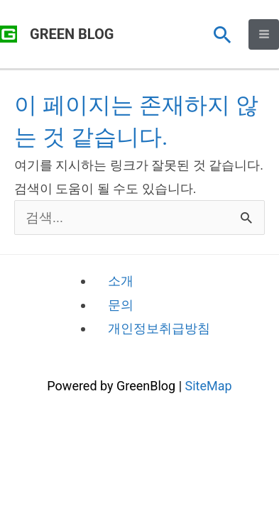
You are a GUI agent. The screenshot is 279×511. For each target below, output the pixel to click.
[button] (222, 34)
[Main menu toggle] (263, 34)
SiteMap (208, 385)
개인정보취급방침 (159, 328)
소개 (120, 280)
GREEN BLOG (72, 34)
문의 (120, 304)
